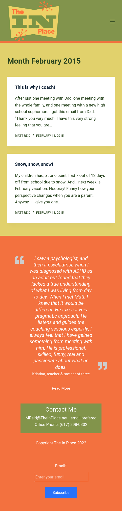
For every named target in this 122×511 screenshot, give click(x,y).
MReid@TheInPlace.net (47, 418)
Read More (61, 388)
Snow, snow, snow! (34, 164)
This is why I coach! (35, 87)
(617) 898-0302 (73, 424)
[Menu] (112, 21)
